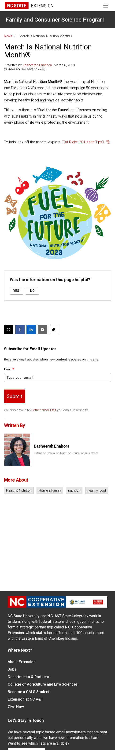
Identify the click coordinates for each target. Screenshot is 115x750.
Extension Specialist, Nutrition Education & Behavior (66, 453)
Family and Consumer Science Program (55, 19)
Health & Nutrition (19, 490)
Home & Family (50, 490)
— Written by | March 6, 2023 (39, 65)
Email (9, 369)
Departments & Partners (28, 677)
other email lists (44, 410)
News (8, 36)
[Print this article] (53, 329)
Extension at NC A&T (25, 699)
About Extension (22, 662)
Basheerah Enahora (37, 65)
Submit (14, 396)
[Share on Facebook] (20, 329)
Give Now (16, 707)
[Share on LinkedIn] (31, 329)
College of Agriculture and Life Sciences (43, 684)
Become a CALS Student (28, 692)
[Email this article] (42, 329)
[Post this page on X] (8, 329)
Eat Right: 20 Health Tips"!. (84, 142)
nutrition (74, 490)
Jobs (12, 669)
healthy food (96, 490)
